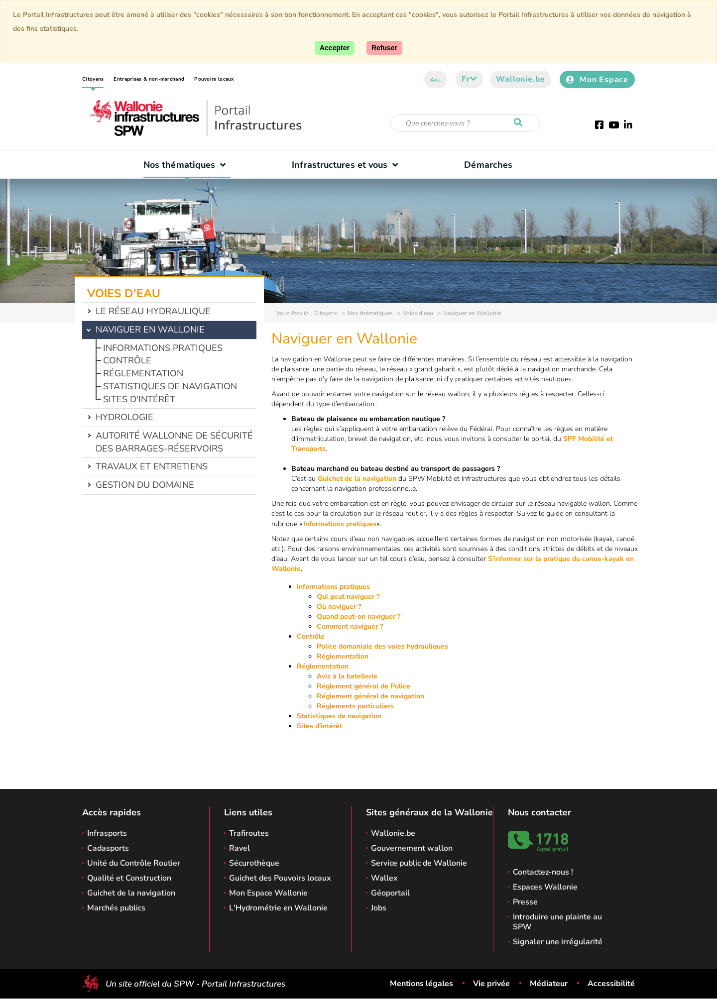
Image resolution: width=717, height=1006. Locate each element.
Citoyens (93, 79)
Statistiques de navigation (170, 386)
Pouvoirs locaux (214, 79)
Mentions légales (421, 983)
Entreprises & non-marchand (149, 79)
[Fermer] (384, 48)
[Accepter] (335, 48)
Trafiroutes (249, 833)
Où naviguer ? (339, 606)
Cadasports (108, 848)
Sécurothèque (254, 863)
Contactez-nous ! (543, 872)
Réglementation (143, 373)
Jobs (378, 908)
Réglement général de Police (363, 686)
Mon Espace (597, 79)
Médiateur (549, 983)
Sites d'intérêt (139, 399)
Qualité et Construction (129, 878)
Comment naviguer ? (350, 626)
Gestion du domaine (145, 485)
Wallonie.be (520, 79)
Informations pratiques (163, 348)
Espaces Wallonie (545, 887)
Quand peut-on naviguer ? (358, 616)
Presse (525, 902)
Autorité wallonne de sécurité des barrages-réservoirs (174, 442)
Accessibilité (611, 983)
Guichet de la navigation (357, 478)
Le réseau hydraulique (153, 311)
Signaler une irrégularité (557, 942)
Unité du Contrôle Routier (133, 863)
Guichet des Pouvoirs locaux (280, 878)
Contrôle (127, 360)
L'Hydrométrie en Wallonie (278, 908)
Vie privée (491, 983)
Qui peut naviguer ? (348, 596)
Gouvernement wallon (412, 848)
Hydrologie (124, 417)
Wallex (384, 878)
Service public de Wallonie (419, 863)
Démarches (488, 165)
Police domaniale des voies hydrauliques (382, 646)
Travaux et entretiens (152, 466)
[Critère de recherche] (465, 123)
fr (469, 79)
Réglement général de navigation (370, 696)
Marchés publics (116, 908)
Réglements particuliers (355, 706)
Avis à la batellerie (347, 676)
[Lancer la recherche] (520, 122)
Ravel (239, 848)
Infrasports (107, 833)
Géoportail (390, 893)
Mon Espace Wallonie (268, 893)
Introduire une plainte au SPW (557, 922)
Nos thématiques (187, 165)
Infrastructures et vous (347, 165)
